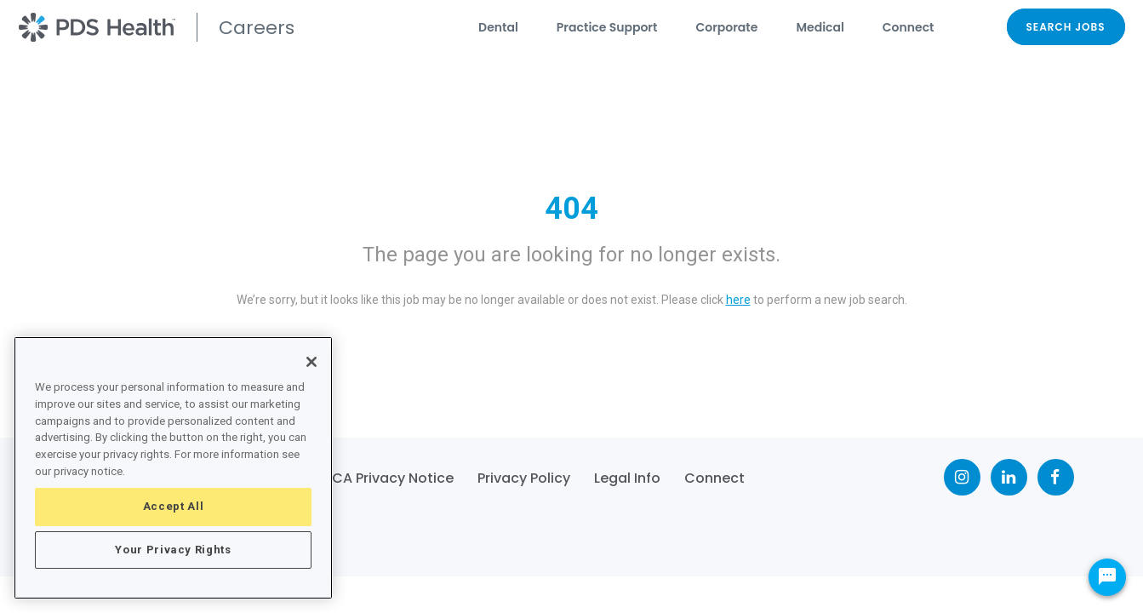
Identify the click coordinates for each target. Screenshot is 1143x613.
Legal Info (627, 478)
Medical (819, 27)
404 (571, 208)
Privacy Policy (523, 478)
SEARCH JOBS (1066, 27)
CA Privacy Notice (393, 478)
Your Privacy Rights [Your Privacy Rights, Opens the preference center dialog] (173, 549)
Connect (908, 27)
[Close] (311, 362)
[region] (173, 467)
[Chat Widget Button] (1107, 577)
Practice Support (607, 27)
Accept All (173, 506)
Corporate (726, 27)
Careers (256, 27)
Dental (498, 27)
